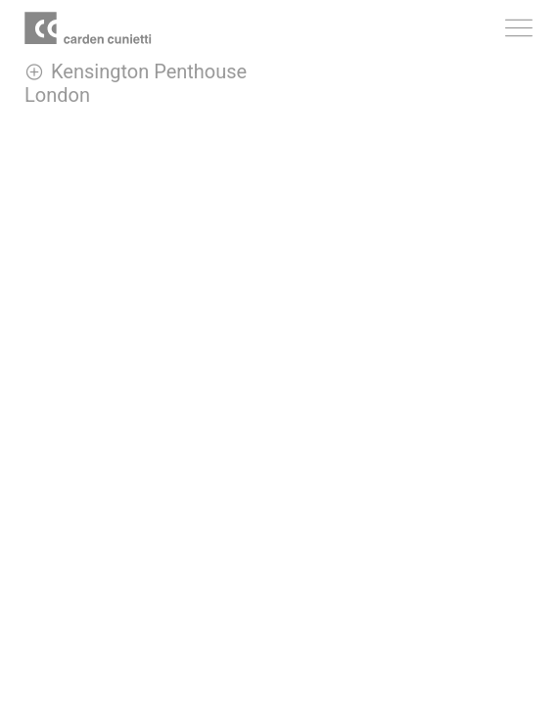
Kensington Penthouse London (135, 83)
